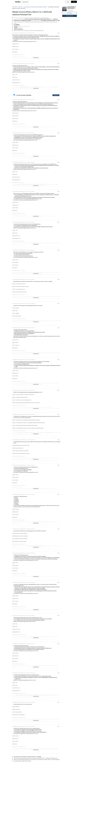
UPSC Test (20, 6)
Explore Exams (26, 3)
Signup (74, 1)
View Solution (36, 57)
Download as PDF (69, 15)
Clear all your (23, 95)
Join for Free (56, 95)
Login (68, 1)
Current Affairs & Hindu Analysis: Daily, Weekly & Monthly (35, 6)
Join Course (69, 12)
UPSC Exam (14, 6)
